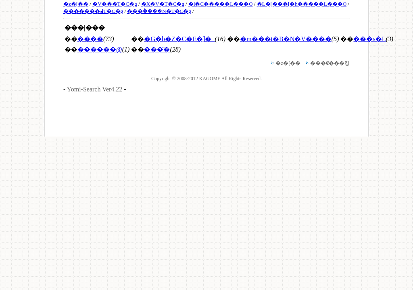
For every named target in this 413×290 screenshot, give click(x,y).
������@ (99, 49)
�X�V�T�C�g (162, 4)
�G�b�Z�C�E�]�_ (179, 38)
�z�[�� (75, 4)
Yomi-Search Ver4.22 (95, 89)
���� (90, 38)
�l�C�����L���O (220, 4)
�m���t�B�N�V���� (286, 38)
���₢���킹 (330, 63)
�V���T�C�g (114, 4)
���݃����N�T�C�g (159, 11)
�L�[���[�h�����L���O (301, 4)
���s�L (369, 38)
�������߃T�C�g (93, 11)
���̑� (157, 49)
